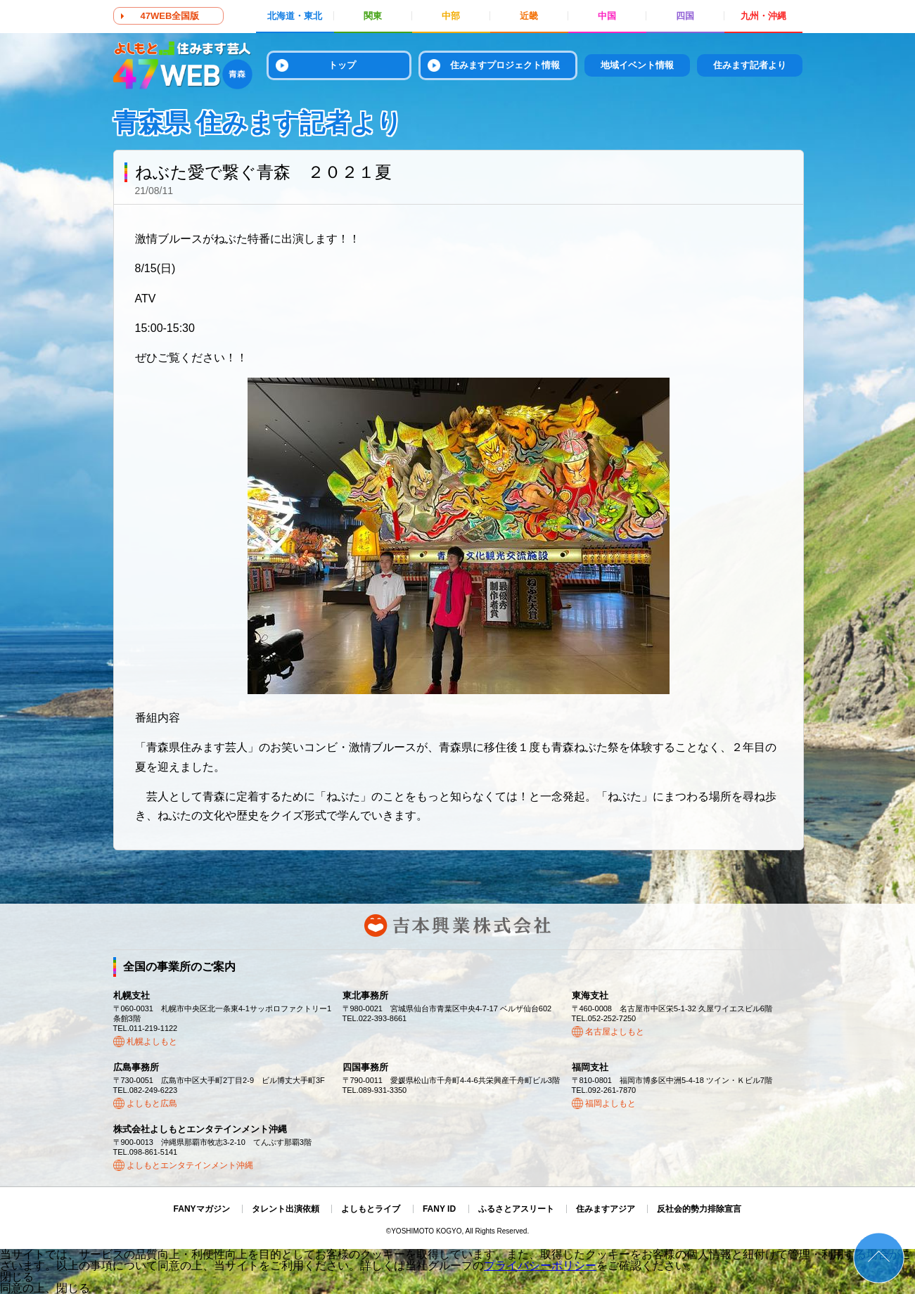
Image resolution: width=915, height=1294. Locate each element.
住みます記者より (749, 65)
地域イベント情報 (637, 65)
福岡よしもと (610, 1103)
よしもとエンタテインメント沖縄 (190, 1165)
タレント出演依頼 (285, 1209)
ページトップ (878, 1257)
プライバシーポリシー (540, 1265)
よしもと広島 (152, 1103)
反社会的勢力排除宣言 (699, 1209)
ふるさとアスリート (516, 1209)
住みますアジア (605, 1209)
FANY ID (439, 1209)
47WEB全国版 (170, 16)
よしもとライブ (370, 1209)
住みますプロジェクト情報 (505, 65)
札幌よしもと (152, 1041)
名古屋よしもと (614, 1032)
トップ (342, 65)
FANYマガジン (202, 1209)
